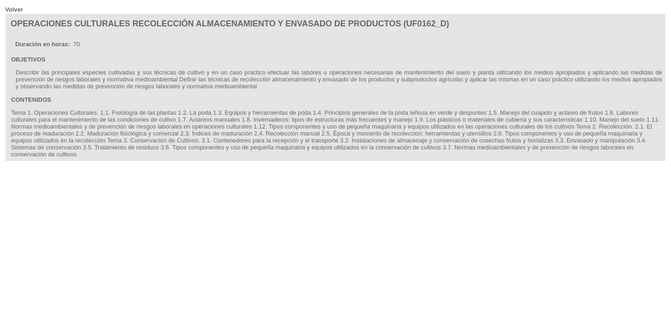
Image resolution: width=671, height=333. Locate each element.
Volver (14, 9)
